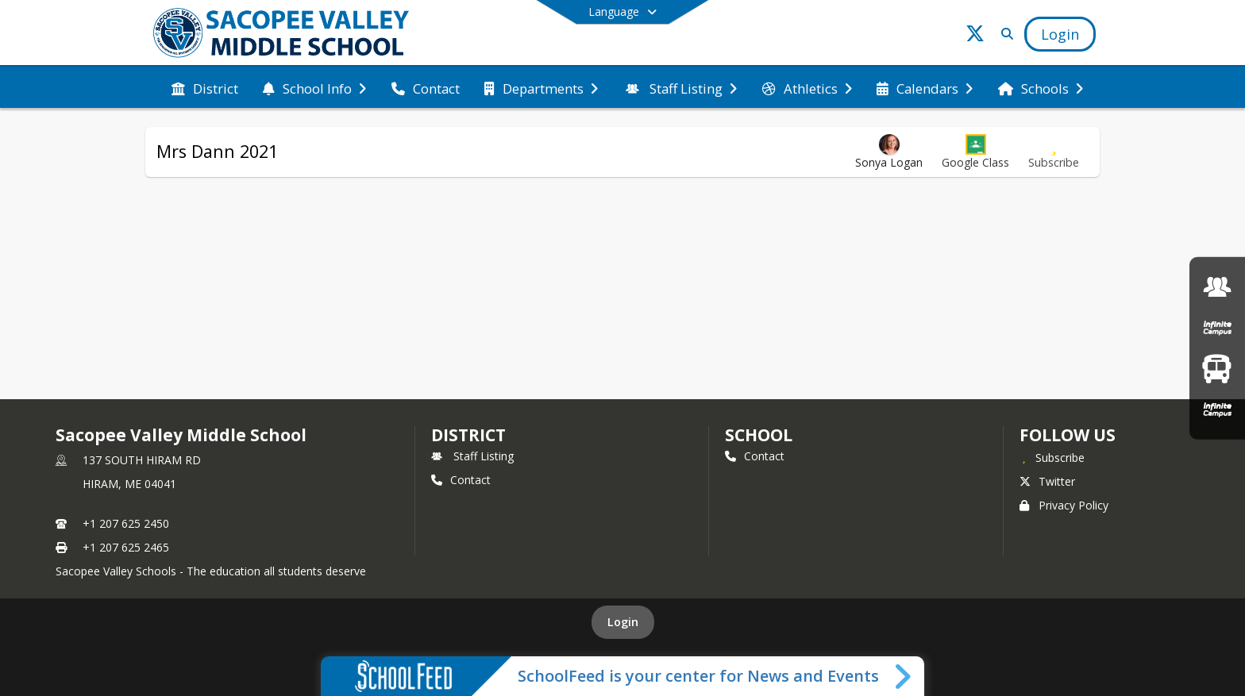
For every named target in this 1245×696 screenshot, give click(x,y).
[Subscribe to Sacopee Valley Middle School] (1052, 457)
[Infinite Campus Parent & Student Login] (1217, 327)
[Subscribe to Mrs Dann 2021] (1054, 152)
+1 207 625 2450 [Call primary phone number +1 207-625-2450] (126, 523)
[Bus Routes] (1217, 368)
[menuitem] (205, 87)
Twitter (1047, 481)
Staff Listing (472, 455)
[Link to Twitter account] (975, 36)
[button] (975, 152)
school (758, 435)
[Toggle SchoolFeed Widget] (904, 676)
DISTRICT (468, 435)
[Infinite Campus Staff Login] (1217, 409)
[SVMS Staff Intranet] (1217, 286)
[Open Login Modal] (1060, 34)
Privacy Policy (1064, 505)
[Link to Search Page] (1004, 33)
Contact (461, 479)
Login (622, 621)
